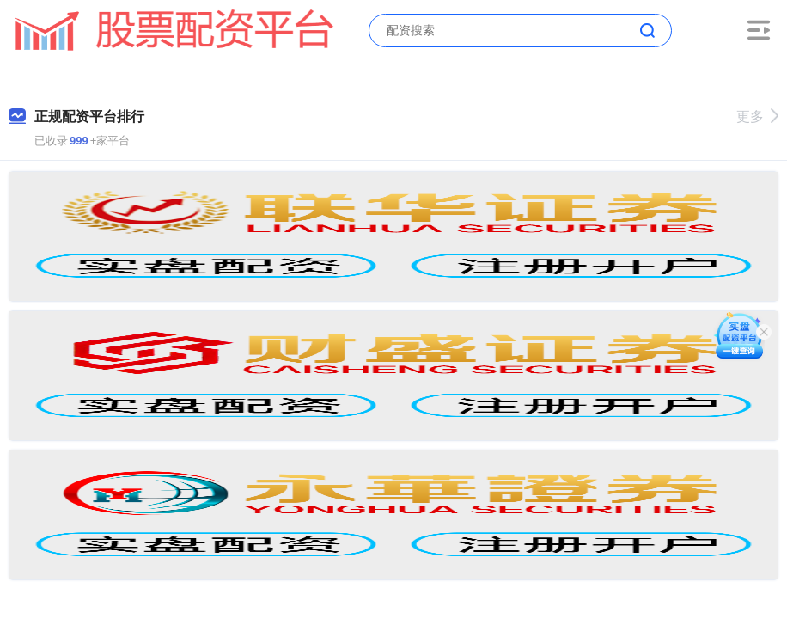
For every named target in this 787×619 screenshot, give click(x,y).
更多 (757, 116)
